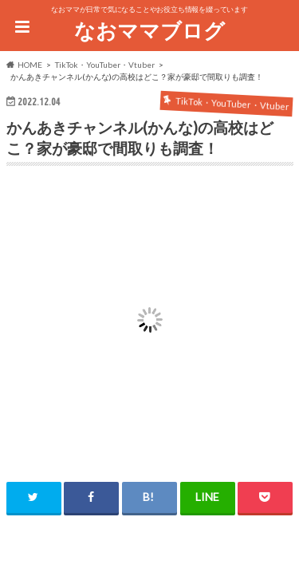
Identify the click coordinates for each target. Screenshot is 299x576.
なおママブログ (149, 30)
